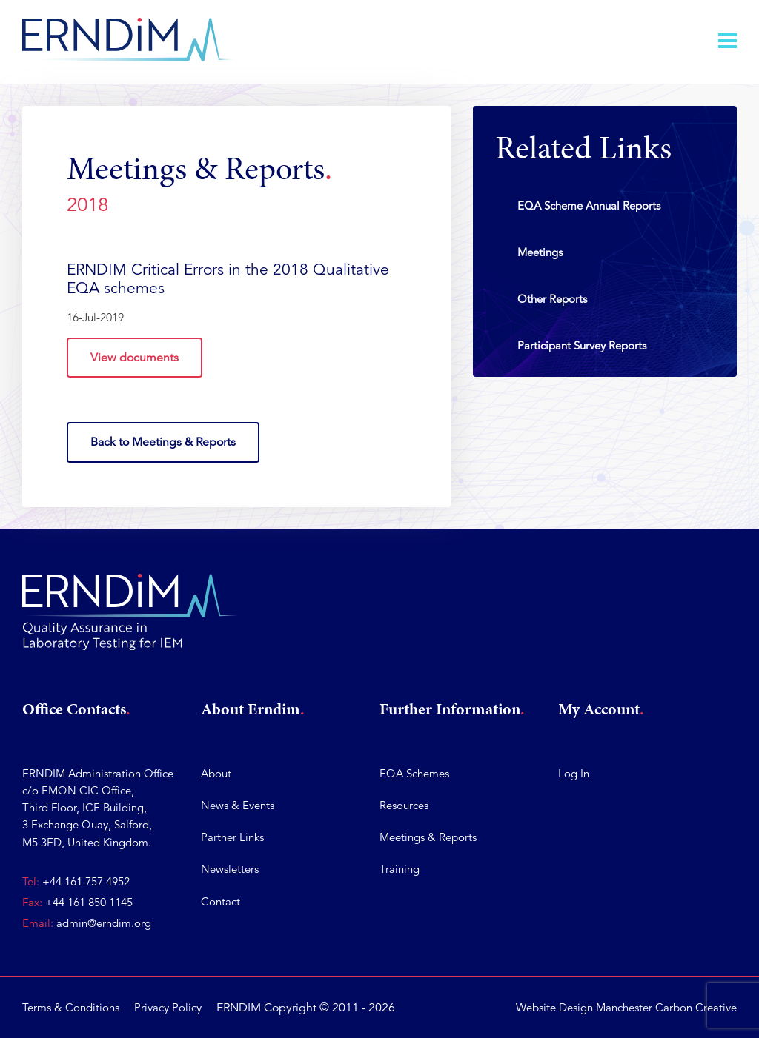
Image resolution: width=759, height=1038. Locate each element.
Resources (404, 805)
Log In (573, 773)
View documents (134, 357)
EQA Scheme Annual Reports (588, 205)
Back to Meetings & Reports (163, 442)
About (216, 773)
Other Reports (552, 299)
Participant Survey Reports (581, 345)
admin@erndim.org (103, 923)
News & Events (237, 805)
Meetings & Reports (428, 838)
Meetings (540, 252)
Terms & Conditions (70, 1007)
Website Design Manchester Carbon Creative (626, 1007)
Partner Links (232, 838)
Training (400, 870)
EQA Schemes (414, 773)
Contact (220, 901)
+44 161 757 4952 (86, 881)
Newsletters (230, 870)
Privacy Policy (168, 1007)
